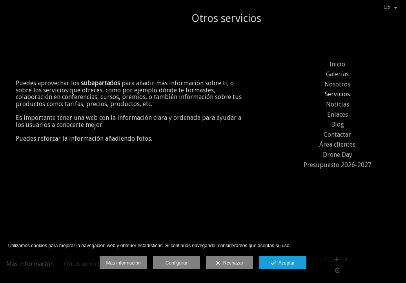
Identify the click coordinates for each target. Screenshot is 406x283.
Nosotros (337, 84)
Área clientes (337, 144)
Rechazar (229, 263)
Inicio (337, 64)
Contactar (337, 134)
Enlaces (337, 114)
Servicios (337, 94)
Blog (337, 124)
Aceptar (283, 263)
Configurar (177, 263)
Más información (123, 263)
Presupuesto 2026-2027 (337, 165)
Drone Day (337, 154)
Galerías (337, 74)
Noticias (337, 104)
